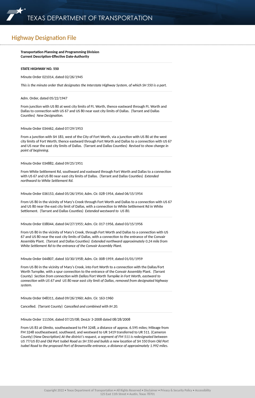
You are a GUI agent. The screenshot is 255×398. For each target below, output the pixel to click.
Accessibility (203, 390)
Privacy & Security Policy (176, 390)
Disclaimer (151, 390)
